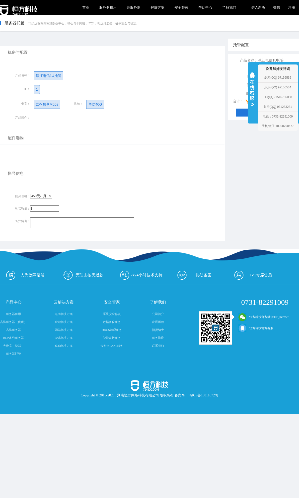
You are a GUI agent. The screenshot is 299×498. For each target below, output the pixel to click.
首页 (85, 7)
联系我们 (158, 346)
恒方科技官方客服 (255, 328)
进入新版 (258, 7)
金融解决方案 (64, 322)
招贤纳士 (158, 330)
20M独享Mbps (47, 104)
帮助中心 (205, 7)
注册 (291, 7)
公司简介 (158, 314)
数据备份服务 (112, 322)
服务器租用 (108, 7)
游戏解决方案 (64, 338)
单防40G (95, 104)
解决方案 (157, 7)
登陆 (276, 7)
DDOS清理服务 (112, 330)
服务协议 (158, 338)
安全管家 (181, 7)
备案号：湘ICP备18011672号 (196, 395)
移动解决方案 (64, 346)
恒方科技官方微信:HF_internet (263, 317)
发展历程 (158, 322)
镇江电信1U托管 (48, 76)
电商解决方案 (64, 314)
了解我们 (229, 7)
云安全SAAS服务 (111, 346)
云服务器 (134, 7)
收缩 (252, 92)
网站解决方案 (64, 330)
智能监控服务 (112, 338)
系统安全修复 (112, 314)
